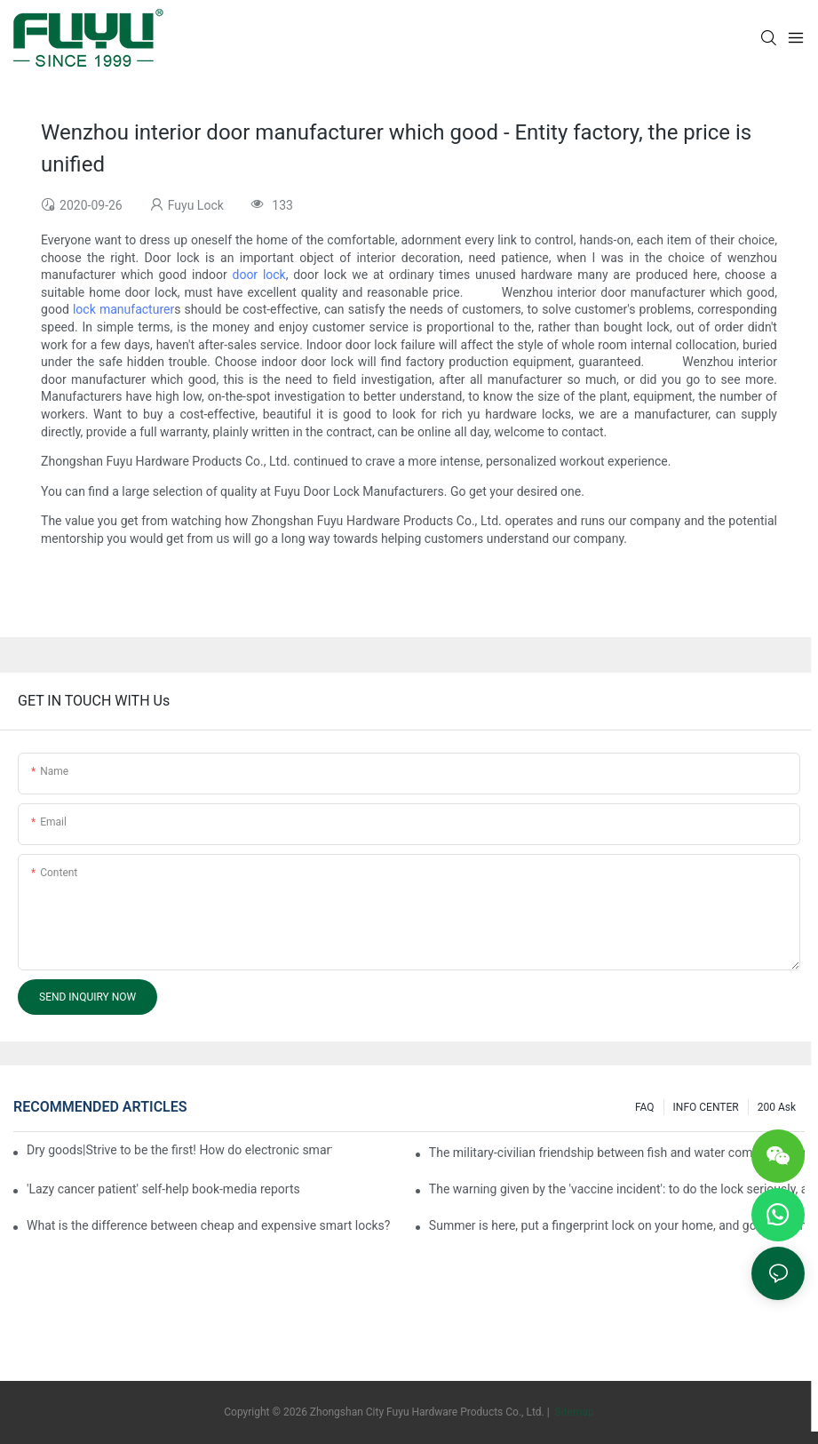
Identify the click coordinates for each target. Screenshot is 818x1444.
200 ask (777, 1107)
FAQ (645, 1107)
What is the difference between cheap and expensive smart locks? (208, 1225)
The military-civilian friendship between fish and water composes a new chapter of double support (617, 1152)
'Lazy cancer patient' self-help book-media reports (163, 1189)
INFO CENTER (706, 1107)
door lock (259, 274)
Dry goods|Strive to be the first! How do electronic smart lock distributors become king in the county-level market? (179, 1150)
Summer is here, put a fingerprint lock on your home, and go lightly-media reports (617, 1225)
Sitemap (573, 1412)
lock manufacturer (123, 309)
